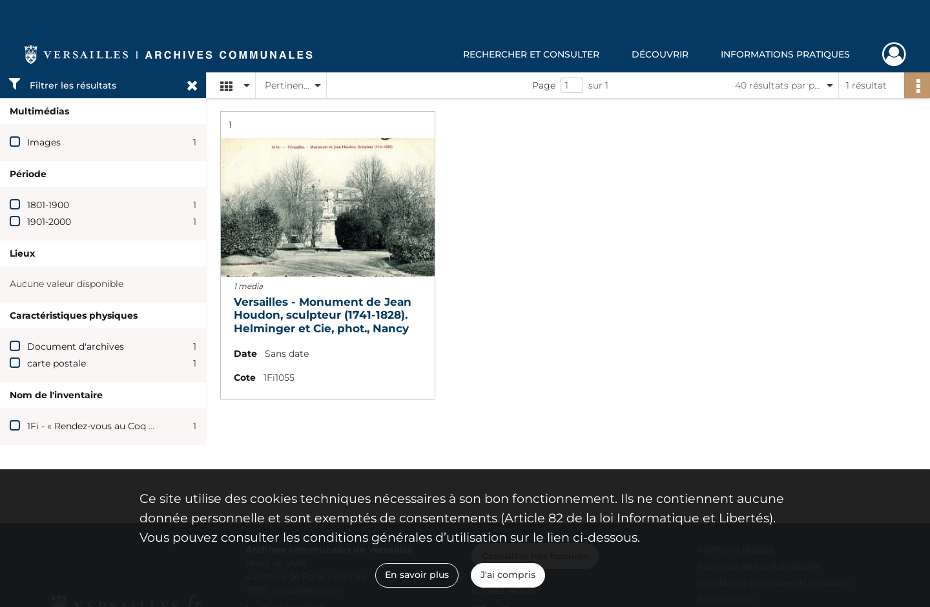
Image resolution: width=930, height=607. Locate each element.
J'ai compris (507, 574)
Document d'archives (75, 346)
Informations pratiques (785, 54)
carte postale (56, 363)
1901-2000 (49, 222)
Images (44, 142)
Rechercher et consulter (531, 54)
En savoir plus (417, 574)
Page (543, 85)
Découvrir (660, 54)
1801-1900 (48, 205)
